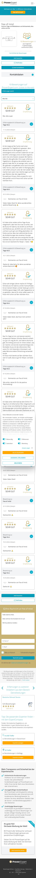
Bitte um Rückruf (10, 653)
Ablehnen (18, 463)
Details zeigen (26, 448)
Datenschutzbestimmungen (19, 663)
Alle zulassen (18, 452)
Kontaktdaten (22, 74)
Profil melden (25, 680)
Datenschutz (29, 869)
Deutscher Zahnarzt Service (11, 697)
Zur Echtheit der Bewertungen (18, 53)
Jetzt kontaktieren (18, 67)
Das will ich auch (18, 12)
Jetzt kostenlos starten (18, 850)
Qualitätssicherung (19, 869)
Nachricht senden (18, 658)
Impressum (18, 871)
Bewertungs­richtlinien (8, 869)
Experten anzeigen (18, 743)
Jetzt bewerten (18, 58)
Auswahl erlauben (18, 458)
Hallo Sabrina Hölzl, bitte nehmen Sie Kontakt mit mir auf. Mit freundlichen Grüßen (18, 624)
